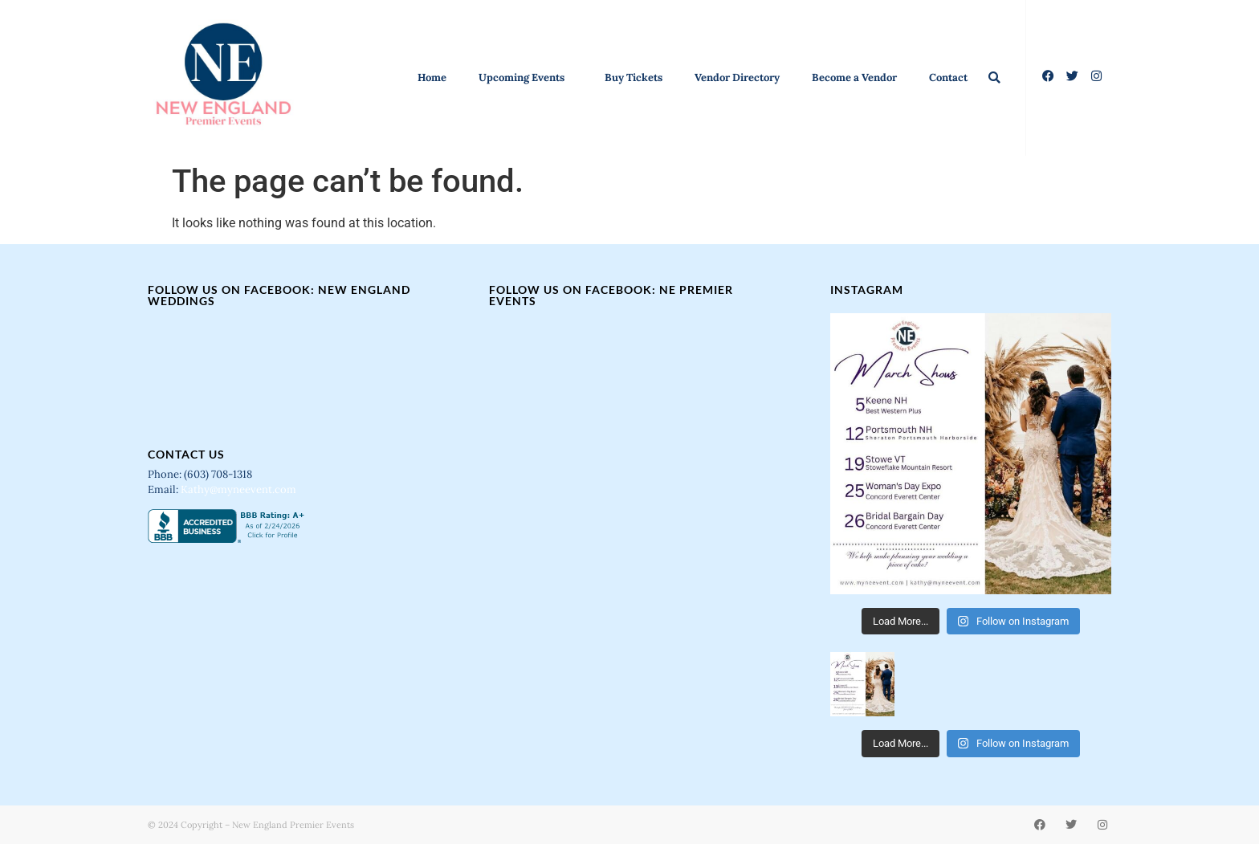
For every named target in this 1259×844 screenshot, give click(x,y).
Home (432, 77)
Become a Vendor (854, 77)
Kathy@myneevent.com (238, 489)
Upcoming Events (525, 78)
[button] (994, 77)
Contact (948, 77)
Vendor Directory (737, 77)
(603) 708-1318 (219, 474)
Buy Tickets (633, 77)
